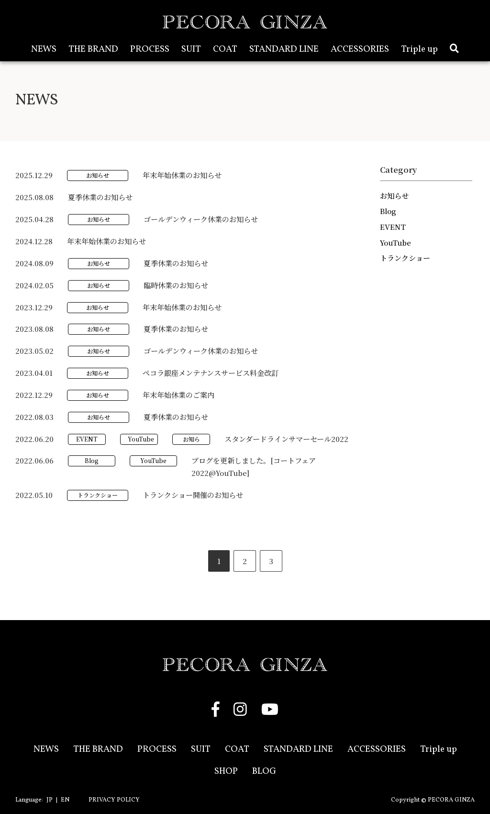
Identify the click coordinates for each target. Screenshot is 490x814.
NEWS (43, 49)
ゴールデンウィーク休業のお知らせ (201, 219)
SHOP (226, 771)
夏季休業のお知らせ (100, 197)
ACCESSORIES (360, 49)
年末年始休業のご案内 (178, 395)
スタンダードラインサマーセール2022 (286, 439)
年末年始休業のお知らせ (182, 175)
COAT (225, 49)
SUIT (191, 49)
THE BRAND (93, 49)
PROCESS (149, 49)
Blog (92, 460)
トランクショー (98, 495)
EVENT (87, 439)
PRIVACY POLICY (114, 800)
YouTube (141, 439)
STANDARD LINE (284, 49)
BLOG (264, 771)
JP (49, 800)
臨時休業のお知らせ (176, 285)
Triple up (419, 49)
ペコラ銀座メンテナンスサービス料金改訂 (210, 373)
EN (65, 800)
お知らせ (97, 175)
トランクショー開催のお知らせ (193, 495)
